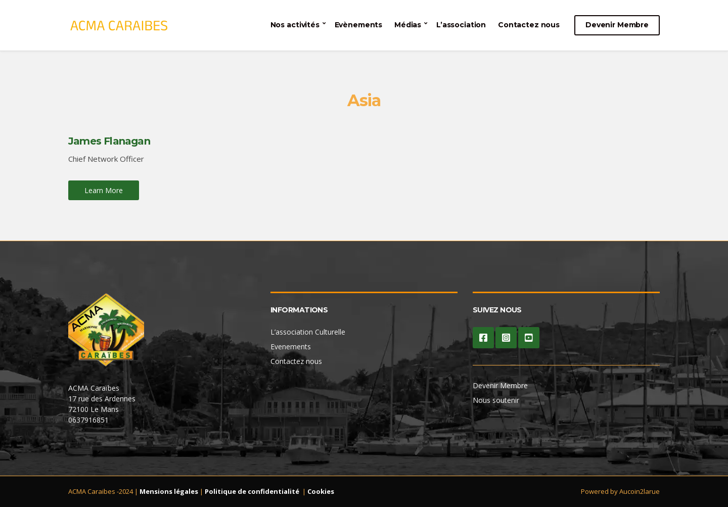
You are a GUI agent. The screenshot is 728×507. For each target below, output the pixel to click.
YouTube (528, 337)
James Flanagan (109, 141)
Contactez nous (529, 24)
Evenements (290, 346)
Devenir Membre (617, 24)
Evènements (359, 24)
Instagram (506, 337)
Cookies (320, 491)
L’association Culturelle (307, 332)
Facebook (483, 337)
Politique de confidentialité (252, 491)
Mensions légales (169, 491)
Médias (407, 24)
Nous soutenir (496, 400)
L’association (461, 24)
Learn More (103, 190)
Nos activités (295, 24)
